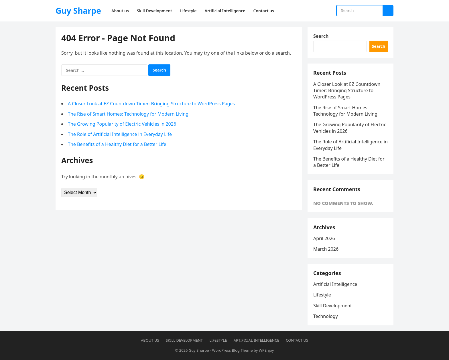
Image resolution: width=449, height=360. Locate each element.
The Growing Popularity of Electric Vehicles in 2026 (122, 124)
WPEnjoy (266, 350)
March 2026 (325, 249)
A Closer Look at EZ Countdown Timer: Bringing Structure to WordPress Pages (151, 103)
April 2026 (324, 238)
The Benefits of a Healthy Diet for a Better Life (117, 144)
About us (150, 340)
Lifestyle (322, 295)
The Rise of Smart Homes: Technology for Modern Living (128, 114)
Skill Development (332, 305)
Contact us (297, 340)
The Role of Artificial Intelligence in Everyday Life (120, 134)
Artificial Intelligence (335, 284)
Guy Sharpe (78, 10)
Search (320, 36)
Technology (325, 316)
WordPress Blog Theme (232, 350)
